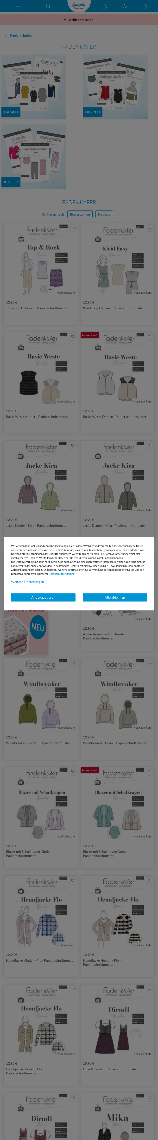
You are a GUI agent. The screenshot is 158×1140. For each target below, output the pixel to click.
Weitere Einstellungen (27, 582)
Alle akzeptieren (43, 597)
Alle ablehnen (115, 597)
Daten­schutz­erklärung (62, 573)
